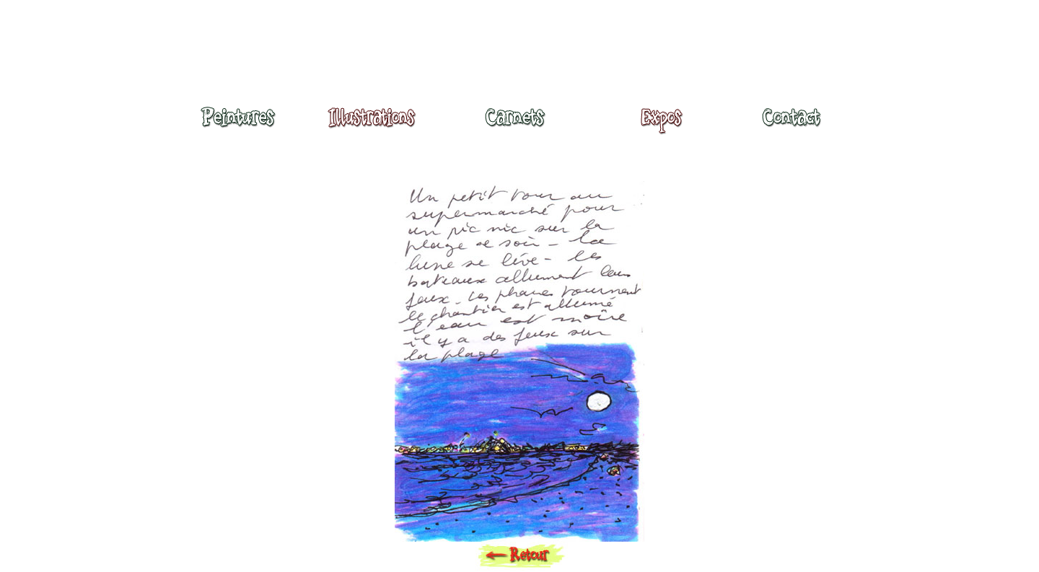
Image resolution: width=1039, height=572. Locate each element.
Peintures (236, 124)
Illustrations (375, 124)
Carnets (518, 124)
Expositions (657, 124)
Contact (790, 124)
